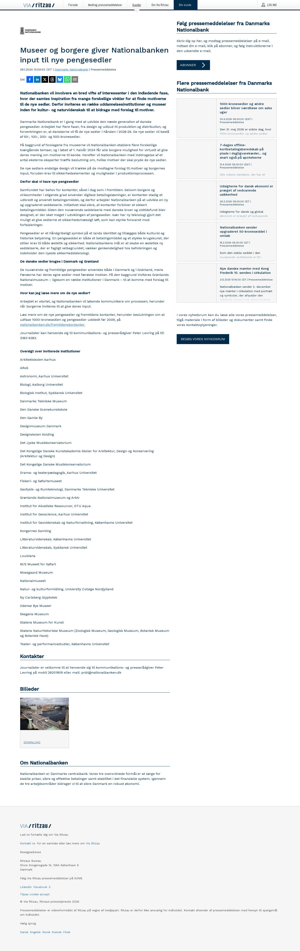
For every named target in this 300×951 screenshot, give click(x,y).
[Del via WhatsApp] (67, 80)
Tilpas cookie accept (35, 894)
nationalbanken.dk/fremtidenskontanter (52, 325)
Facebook (40, 887)
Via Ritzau (93, 843)
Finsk (66, 932)
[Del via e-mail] (74, 80)
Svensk (56, 932)
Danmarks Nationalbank (71, 69)
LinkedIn (26, 887)
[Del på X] (44, 80)
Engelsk (35, 932)
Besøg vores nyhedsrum (203, 339)
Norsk (46, 932)
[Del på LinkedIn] (37, 80)
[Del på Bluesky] (59, 80)
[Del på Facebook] (29, 80)
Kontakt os (27, 843)
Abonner (193, 65)
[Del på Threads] (52, 80)
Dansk (24, 932)
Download (32, 742)
